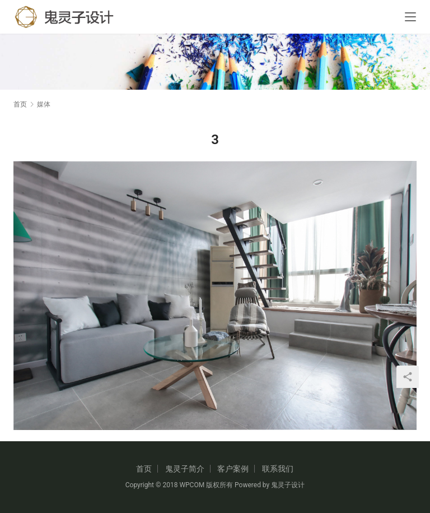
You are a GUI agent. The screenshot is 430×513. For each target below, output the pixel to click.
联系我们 (277, 468)
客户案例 (233, 468)
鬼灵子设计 (288, 485)
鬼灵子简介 (184, 468)
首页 (20, 104)
